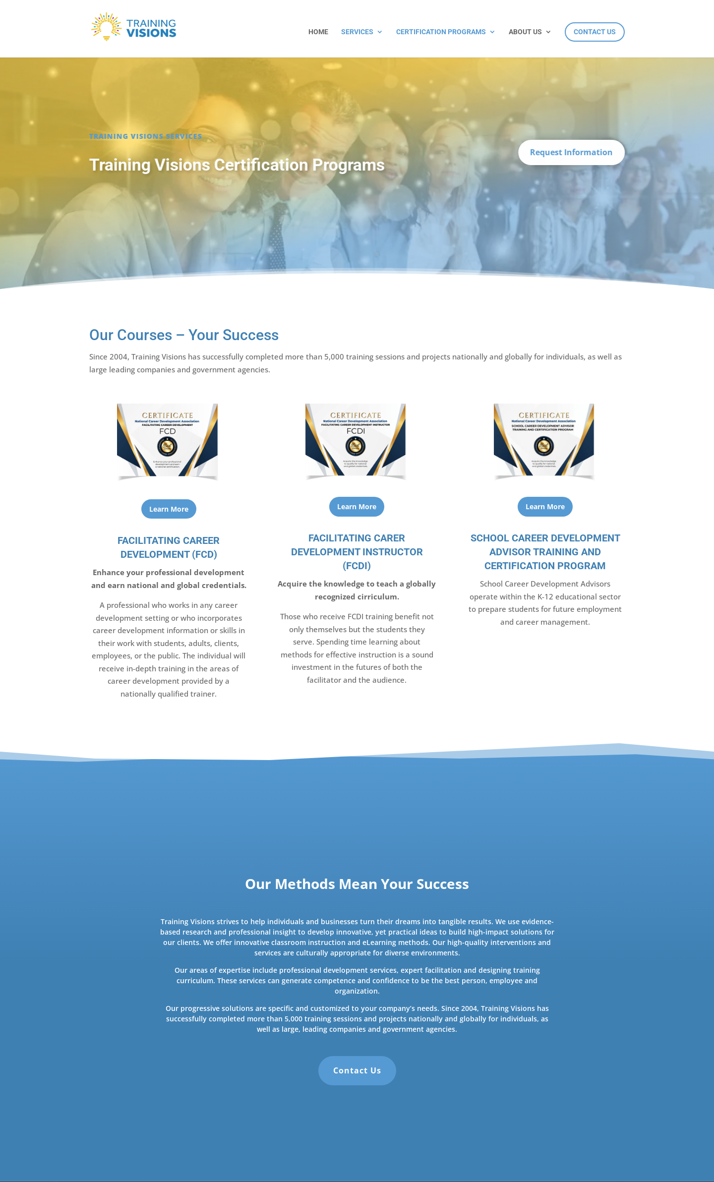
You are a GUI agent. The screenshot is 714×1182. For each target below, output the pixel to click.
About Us (525, 32)
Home (318, 32)
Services (357, 32)
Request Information (573, 152)
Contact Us (595, 32)
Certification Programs (441, 32)
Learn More (168, 509)
